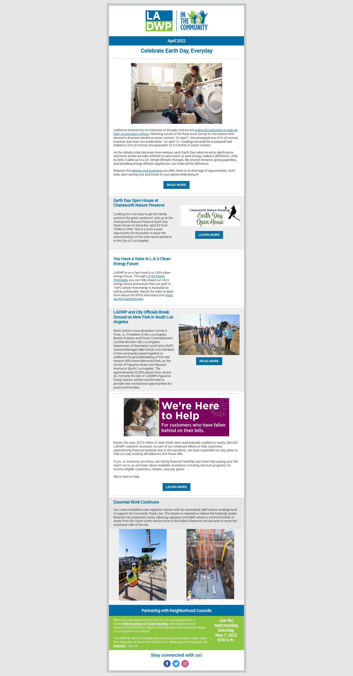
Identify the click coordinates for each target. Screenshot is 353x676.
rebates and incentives (147, 170)
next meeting (226, 625)
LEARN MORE (209, 235)
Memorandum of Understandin (144, 624)
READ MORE (176, 185)
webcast (119, 646)
